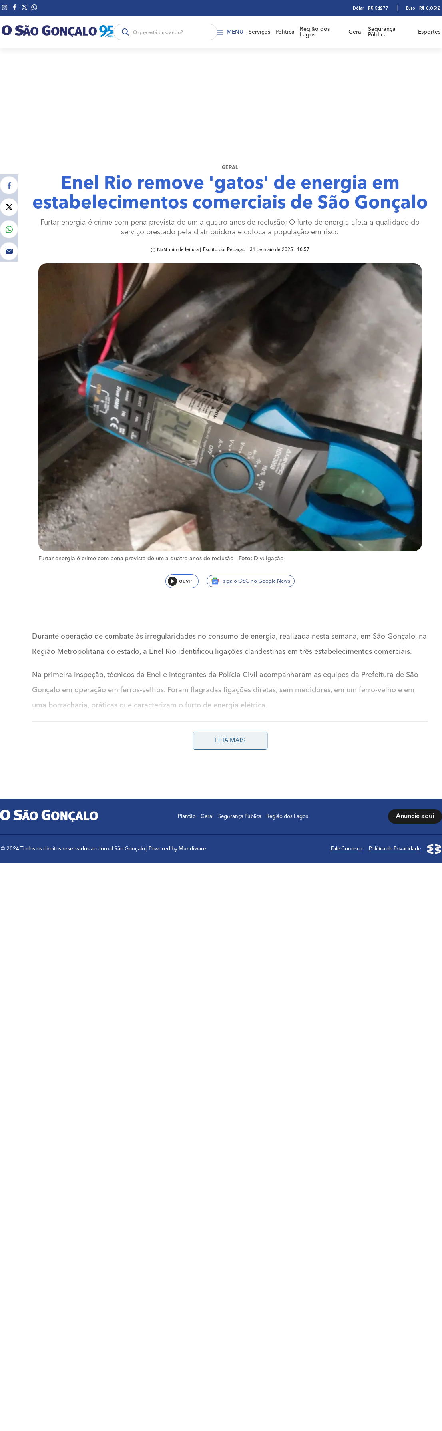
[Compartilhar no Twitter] (9, 192)
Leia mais (230, 725)
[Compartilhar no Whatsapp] (9, 214)
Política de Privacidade (396, 833)
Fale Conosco (348, 833)
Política (285, 32)
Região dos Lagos (316, 32)
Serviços (258, 32)
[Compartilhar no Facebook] (9, 170)
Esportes (431, 32)
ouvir (180, 590)
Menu (229, 32)
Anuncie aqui (415, 801)
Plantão (188, 801)
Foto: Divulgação (261, 568)
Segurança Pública (384, 32)
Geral (357, 32)
